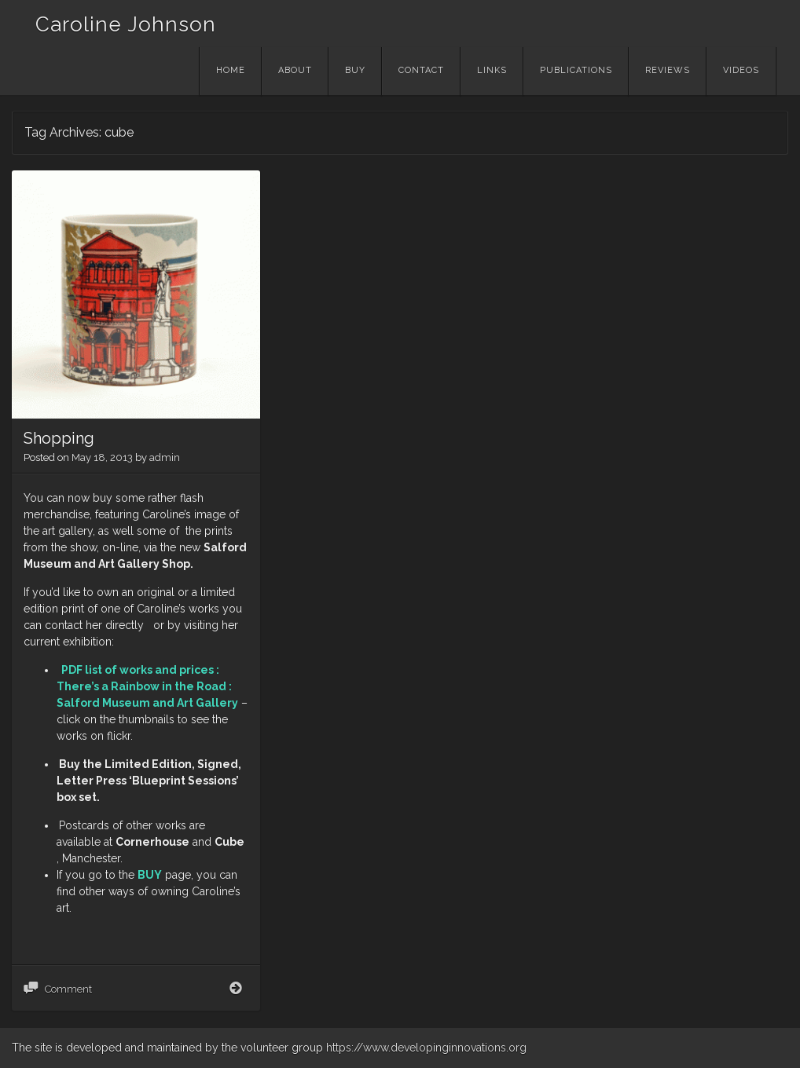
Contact (421, 70)
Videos (741, 70)
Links (492, 70)
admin (164, 457)
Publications (576, 70)
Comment (68, 989)
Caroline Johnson (125, 24)
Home (230, 70)
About (295, 70)
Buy (355, 70)
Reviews (667, 70)
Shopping (59, 438)
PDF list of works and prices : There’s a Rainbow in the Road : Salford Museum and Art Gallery (147, 686)
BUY (150, 875)
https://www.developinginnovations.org (426, 1047)
